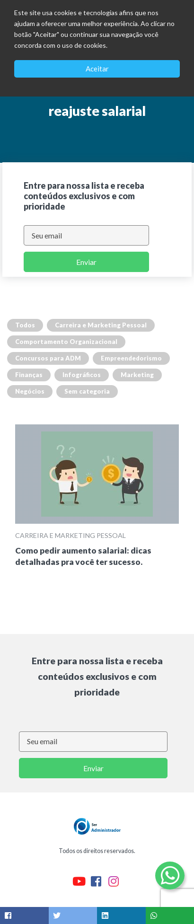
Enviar (86, 261)
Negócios (29, 391)
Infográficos (81, 374)
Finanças (29, 374)
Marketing (137, 374)
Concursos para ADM (48, 358)
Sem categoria (87, 391)
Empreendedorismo (131, 358)
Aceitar (97, 68)
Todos (25, 325)
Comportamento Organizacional (66, 341)
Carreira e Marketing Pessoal (101, 325)
